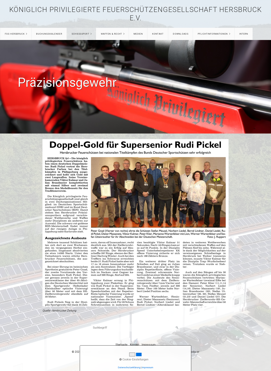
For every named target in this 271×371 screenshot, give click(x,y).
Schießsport (80, 34)
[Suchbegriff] (135, 328)
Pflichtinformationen (213, 34)
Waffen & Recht (111, 34)
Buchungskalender (49, 34)
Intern (243, 34)
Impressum (149, 344)
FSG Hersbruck (15, 34)
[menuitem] (15, 34)
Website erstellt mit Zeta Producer (178, 351)
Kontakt (158, 34)
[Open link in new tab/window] (135, 223)
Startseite (121, 344)
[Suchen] (177, 328)
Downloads (180, 34)
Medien (138, 34)
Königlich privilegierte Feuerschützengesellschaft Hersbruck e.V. (135, 14)
